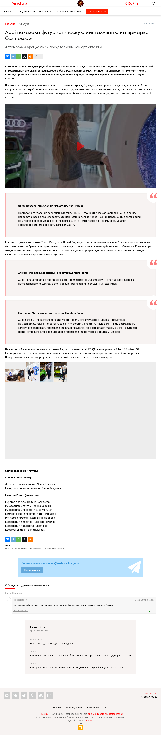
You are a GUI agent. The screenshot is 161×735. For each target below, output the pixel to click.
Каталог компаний (68, 11)
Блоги (8, 11)
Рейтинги (45, 11)
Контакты (58, 707)
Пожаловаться (20, 610)
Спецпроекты (25, 11)
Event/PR (38, 627)
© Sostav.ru (44, 713)
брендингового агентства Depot (105, 713)
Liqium (88, 720)
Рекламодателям (74, 707)
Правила (17, 592)
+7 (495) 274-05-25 (148, 697)
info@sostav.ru (150, 693)
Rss (106, 707)
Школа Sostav (97, 11)
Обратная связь (94, 707)
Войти (8, 592)
